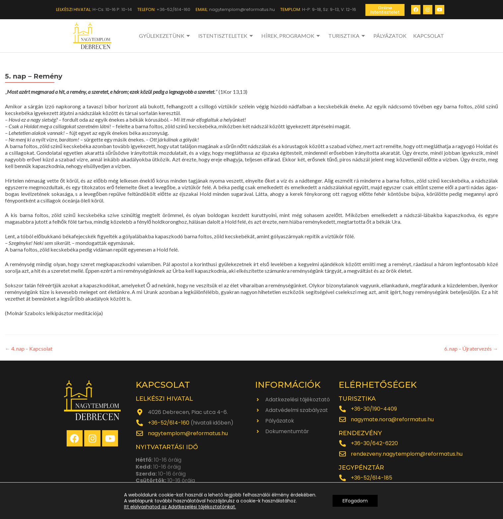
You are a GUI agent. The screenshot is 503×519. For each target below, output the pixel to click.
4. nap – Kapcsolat (28, 348)
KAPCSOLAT (428, 35)
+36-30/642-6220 (374, 443)
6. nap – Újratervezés (471, 348)
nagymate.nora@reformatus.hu (392, 419)
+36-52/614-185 (371, 478)
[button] (385, 10)
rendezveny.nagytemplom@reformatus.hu (407, 454)
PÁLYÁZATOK (390, 35)
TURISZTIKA (347, 35)
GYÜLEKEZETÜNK (165, 35)
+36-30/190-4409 (374, 409)
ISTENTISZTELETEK (226, 35)
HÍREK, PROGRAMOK (291, 35)
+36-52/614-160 (168, 423)
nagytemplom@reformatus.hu (188, 433)
